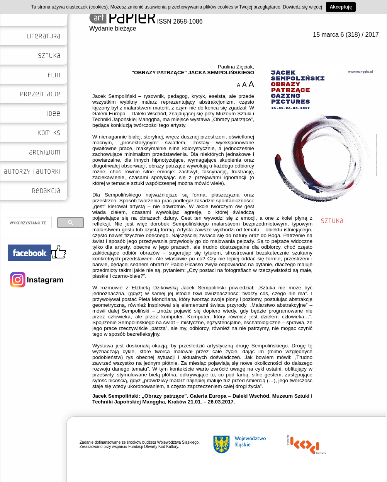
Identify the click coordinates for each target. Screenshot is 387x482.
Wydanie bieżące (112, 28)
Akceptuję (341, 7)
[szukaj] (28, 222)
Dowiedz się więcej (302, 7)
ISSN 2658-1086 (146, 21)
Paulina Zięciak (235, 67)
